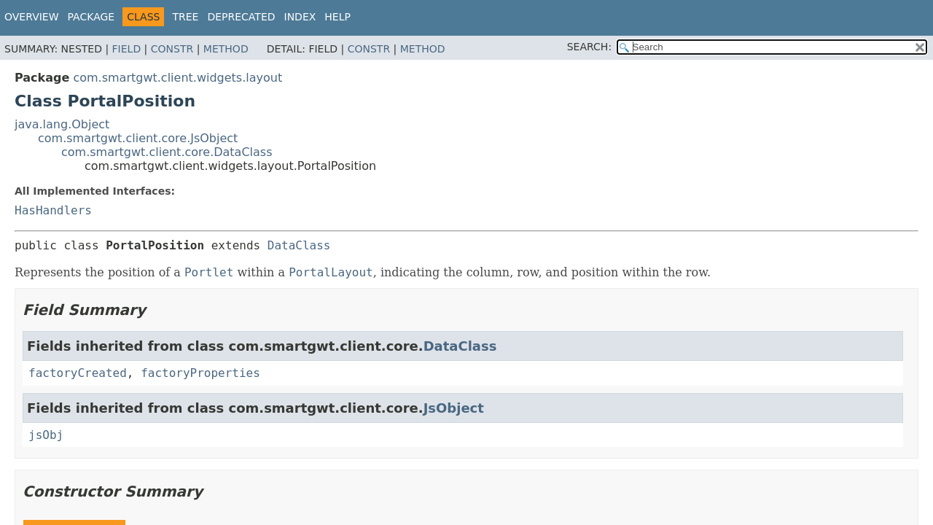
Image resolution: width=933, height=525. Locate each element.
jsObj (45, 435)
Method (226, 49)
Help (337, 17)
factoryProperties (200, 373)
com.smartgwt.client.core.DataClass (167, 152)
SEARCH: (589, 46)
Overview (31, 17)
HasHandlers (53, 210)
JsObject (453, 408)
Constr (172, 49)
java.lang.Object (62, 124)
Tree (185, 17)
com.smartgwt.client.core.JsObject (138, 138)
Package (91, 17)
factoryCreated (77, 373)
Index (300, 17)
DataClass (299, 245)
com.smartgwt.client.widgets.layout (177, 78)
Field (126, 49)
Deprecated (241, 17)
